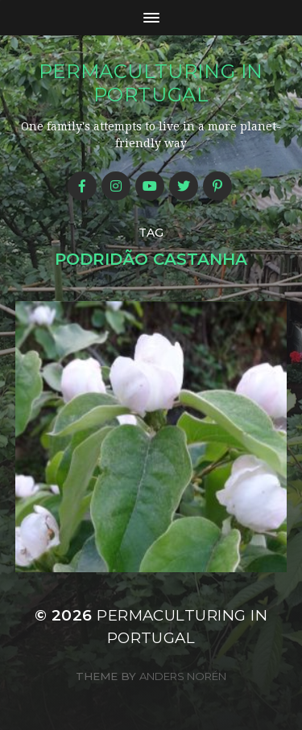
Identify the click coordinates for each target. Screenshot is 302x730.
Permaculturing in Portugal (151, 83)
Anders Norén (182, 676)
